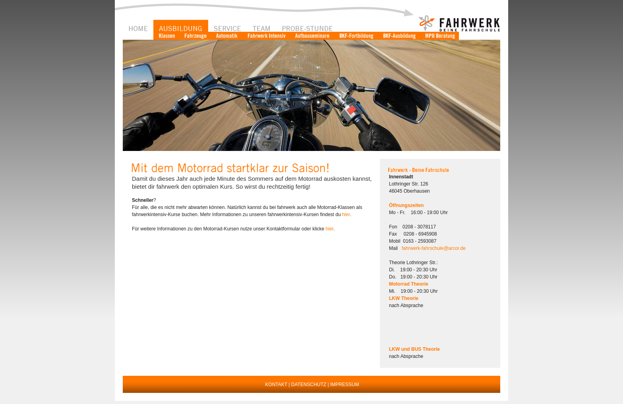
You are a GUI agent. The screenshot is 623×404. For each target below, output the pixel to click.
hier (345, 214)
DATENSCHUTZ (308, 384)
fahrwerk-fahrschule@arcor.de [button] (434, 248)
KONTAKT (276, 384)
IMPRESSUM (344, 384)
